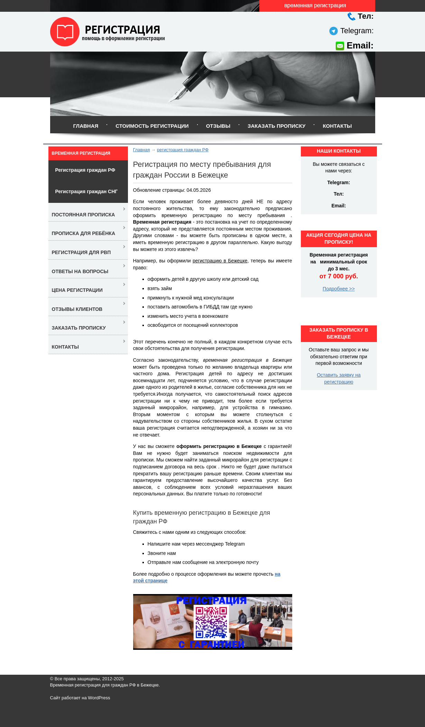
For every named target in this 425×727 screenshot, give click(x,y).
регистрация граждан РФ (183, 149)
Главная (85, 126)
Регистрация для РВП (81, 252)
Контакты (337, 126)
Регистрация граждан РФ (85, 170)
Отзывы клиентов (77, 309)
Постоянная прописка (83, 214)
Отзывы (218, 126)
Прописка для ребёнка (84, 233)
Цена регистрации (77, 290)
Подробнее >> (339, 288)
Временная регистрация (81, 153)
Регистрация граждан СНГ (86, 191)
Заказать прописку (276, 126)
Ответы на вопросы (80, 271)
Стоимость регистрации (152, 126)
